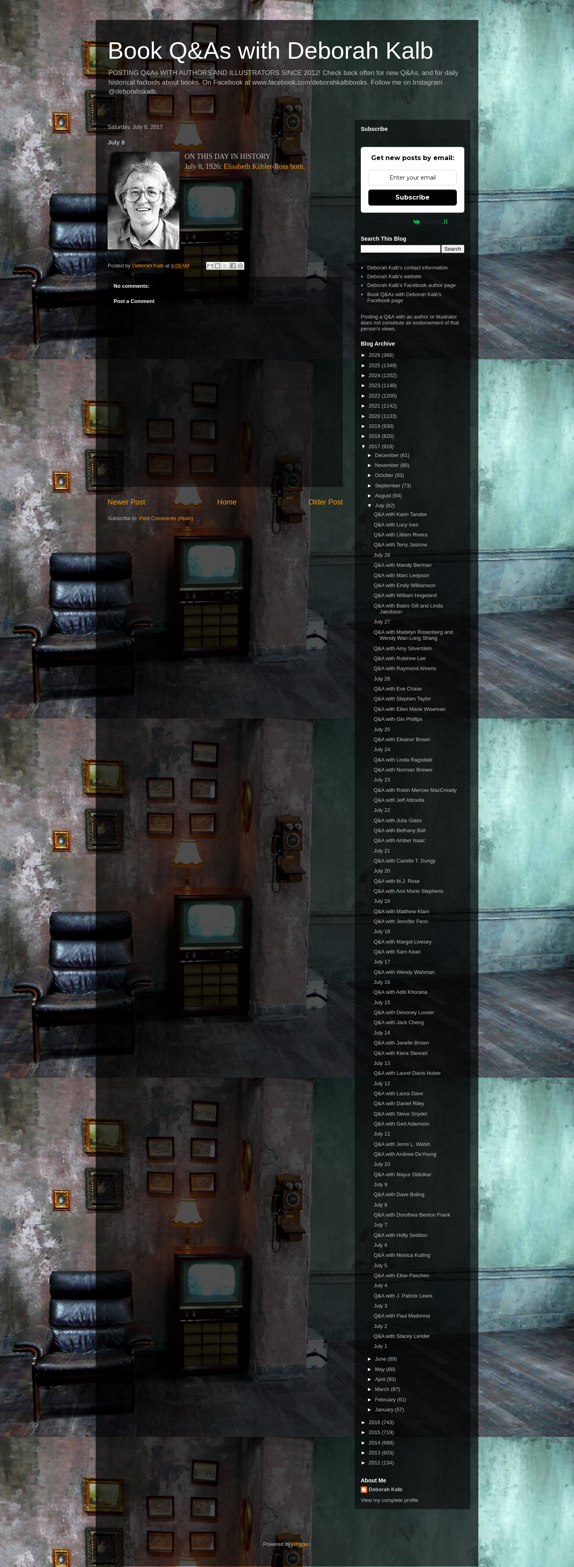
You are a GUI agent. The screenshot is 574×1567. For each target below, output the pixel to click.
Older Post (326, 502)
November (388, 465)
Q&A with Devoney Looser (403, 1012)
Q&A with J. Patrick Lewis (402, 1296)
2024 (375, 375)
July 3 (380, 1306)
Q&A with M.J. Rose (396, 881)
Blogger (300, 1544)
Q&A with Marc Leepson (401, 575)
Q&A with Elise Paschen (401, 1275)
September (388, 486)
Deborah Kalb (386, 1489)
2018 (375, 436)
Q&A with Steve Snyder (400, 1114)
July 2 (380, 1326)
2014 (375, 1443)
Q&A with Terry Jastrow (400, 545)
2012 (375, 1463)
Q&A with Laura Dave (398, 1093)
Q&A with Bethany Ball (399, 830)
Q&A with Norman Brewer (402, 770)
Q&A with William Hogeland (404, 595)
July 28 (381, 555)
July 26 (381, 679)
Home (227, 502)
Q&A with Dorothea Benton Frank (411, 1215)
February (386, 1400)
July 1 (380, 1346)
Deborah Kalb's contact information (407, 268)
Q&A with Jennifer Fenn (400, 921)
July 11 (381, 1134)
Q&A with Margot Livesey (402, 942)
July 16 (381, 982)
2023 (375, 385)
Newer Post (126, 502)
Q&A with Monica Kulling (401, 1255)
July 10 (381, 1164)
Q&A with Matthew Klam (401, 911)
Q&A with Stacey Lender (401, 1336)
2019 (375, 426)
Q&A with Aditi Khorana (400, 992)
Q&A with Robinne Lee (399, 658)
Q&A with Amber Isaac (399, 840)
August (384, 496)
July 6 (380, 1245)
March (383, 1389)
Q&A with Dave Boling (398, 1194)
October (385, 475)
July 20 (381, 871)
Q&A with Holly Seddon (400, 1235)
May (380, 1369)
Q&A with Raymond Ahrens (404, 668)
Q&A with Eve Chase (397, 689)
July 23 (381, 780)
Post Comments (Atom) (166, 518)
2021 (375, 406)
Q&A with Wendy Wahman (403, 972)
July (380, 505)
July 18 (381, 931)
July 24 (381, 749)
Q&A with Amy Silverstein (402, 648)
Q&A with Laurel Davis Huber (406, 1073)
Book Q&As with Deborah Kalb (270, 50)
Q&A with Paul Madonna (401, 1316)
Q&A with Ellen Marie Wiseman (409, 709)
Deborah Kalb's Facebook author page (411, 285)
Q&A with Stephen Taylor (402, 699)
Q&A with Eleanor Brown (401, 739)
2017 (375, 446)
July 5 (380, 1265)
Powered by (412, 221)
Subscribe (412, 197)
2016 (375, 1422)
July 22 (381, 810)
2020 (375, 416)
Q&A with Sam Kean (397, 952)
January (385, 1410)
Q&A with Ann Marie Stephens (408, 891)
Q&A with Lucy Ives (395, 525)
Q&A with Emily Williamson (404, 585)
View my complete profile (389, 1500)
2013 (375, 1453)
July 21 (381, 851)
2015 (375, 1432)
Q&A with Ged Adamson (401, 1124)
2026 (375, 355)
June (381, 1359)
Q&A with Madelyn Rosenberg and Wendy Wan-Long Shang (413, 635)
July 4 (380, 1285)
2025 (375, 365)
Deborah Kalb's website (394, 276)
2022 (375, 396)
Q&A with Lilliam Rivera (400, 535)
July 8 (380, 1205)
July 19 (381, 901)
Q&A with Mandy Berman (402, 565)
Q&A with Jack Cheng (398, 1022)
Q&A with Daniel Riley (398, 1103)
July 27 (381, 622)
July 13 (381, 1063)
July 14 (381, 1033)
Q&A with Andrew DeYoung (404, 1154)
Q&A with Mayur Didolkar (402, 1174)
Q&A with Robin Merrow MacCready (414, 790)
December (388, 455)
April (381, 1379)
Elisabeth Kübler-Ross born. (264, 166)
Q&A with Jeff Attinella (398, 800)
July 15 (381, 1002)
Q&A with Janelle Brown (401, 1043)
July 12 (381, 1083)
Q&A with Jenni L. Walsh (401, 1144)
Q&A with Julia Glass (397, 820)
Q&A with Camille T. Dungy (404, 861)
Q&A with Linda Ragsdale (402, 760)
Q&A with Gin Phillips (397, 719)
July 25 (381, 729)
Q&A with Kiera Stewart (400, 1053)
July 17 (381, 962)
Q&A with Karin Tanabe (400, 514)
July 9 (380, 1184)
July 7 (380, 1225)
